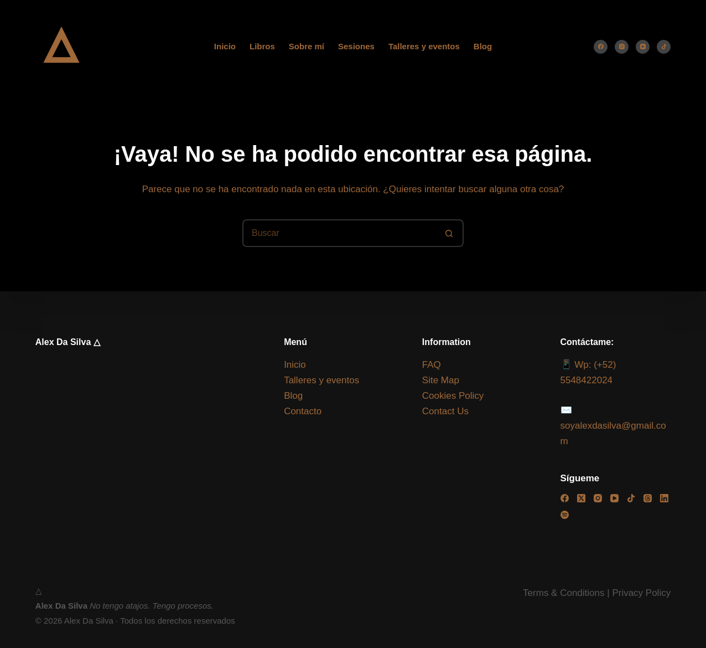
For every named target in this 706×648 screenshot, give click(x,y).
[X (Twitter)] (581, 498)
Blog (483, 46)
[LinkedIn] (664, 498)
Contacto (302, 411)
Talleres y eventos (424, 46)
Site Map (440, 380)
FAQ (431, 364)
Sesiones (356, 46)
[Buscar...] (339, 233)
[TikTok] (664, 47)
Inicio (225, 46)
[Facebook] (601, 47)
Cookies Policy (453, 395)
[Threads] (647, 498)
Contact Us (445, 411)
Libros (262, 46)
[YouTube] (643, 47)
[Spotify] (564, 515)
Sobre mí (306, 46)
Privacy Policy (641, 593)
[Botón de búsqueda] (450, 233)
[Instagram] (622, 47)
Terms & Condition (561, 593)
